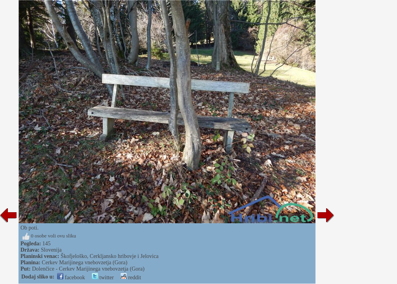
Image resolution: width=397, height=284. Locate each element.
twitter (103, 277)
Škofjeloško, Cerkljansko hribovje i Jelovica (109, 256)
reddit (131, 277)
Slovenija (51, 250)
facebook (71, 277)
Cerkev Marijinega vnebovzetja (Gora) (84, 262)
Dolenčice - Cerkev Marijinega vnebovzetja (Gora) (88, 269)
